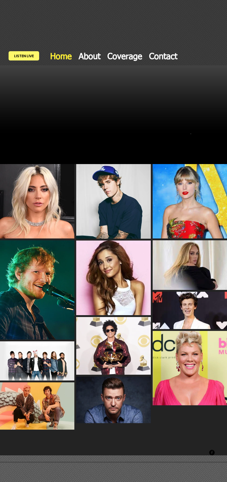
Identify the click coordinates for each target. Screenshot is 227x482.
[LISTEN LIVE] (24, 55)
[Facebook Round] (212, 452)
